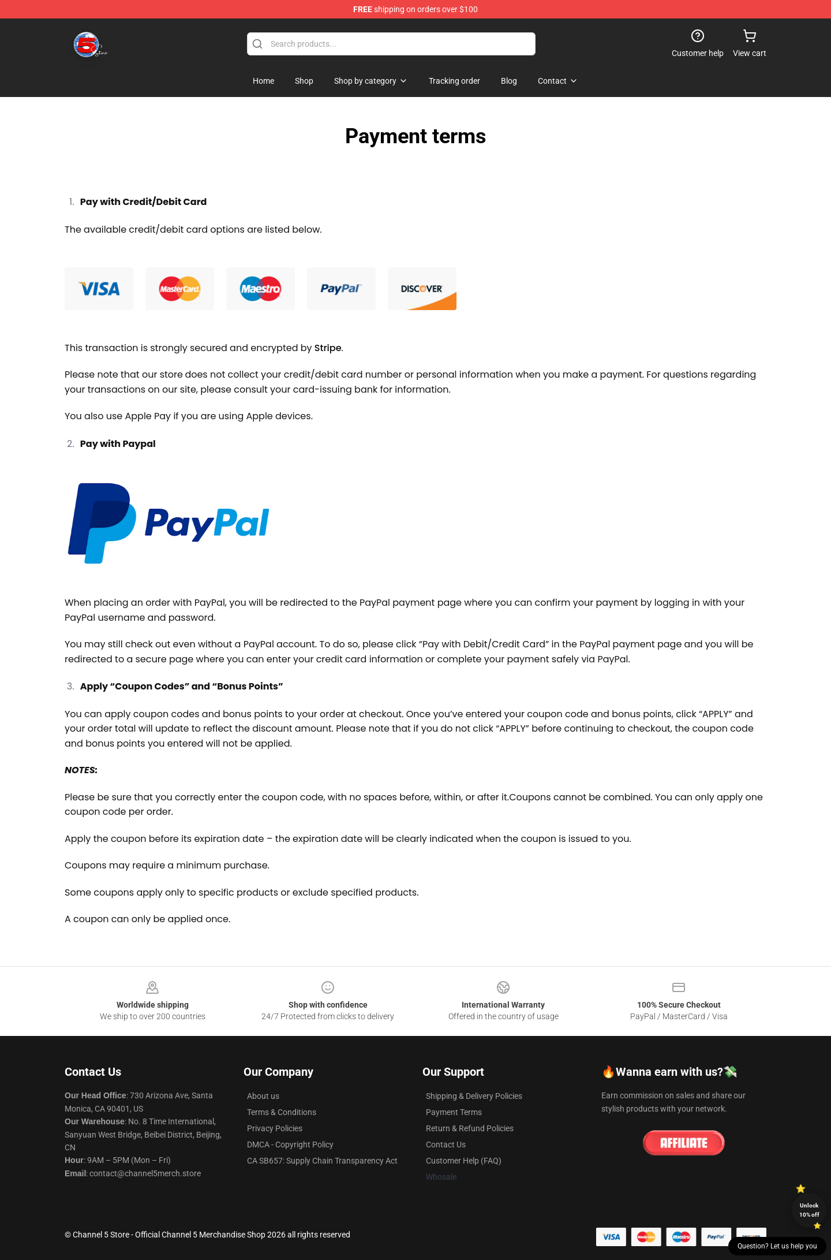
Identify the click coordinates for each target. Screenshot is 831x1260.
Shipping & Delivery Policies (474, 1096)
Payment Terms (454, 1112)
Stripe (328, 348)
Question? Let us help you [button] (777, 1246)
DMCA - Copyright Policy (290, 1144)
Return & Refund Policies (470, 1128)
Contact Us (446, 1144)
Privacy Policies (274, 1128)
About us (263, 1096)
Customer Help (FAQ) (463, 1160)
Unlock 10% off (809, 1210)
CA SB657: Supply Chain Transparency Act (322, 1160)
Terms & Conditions (281, 1112)
